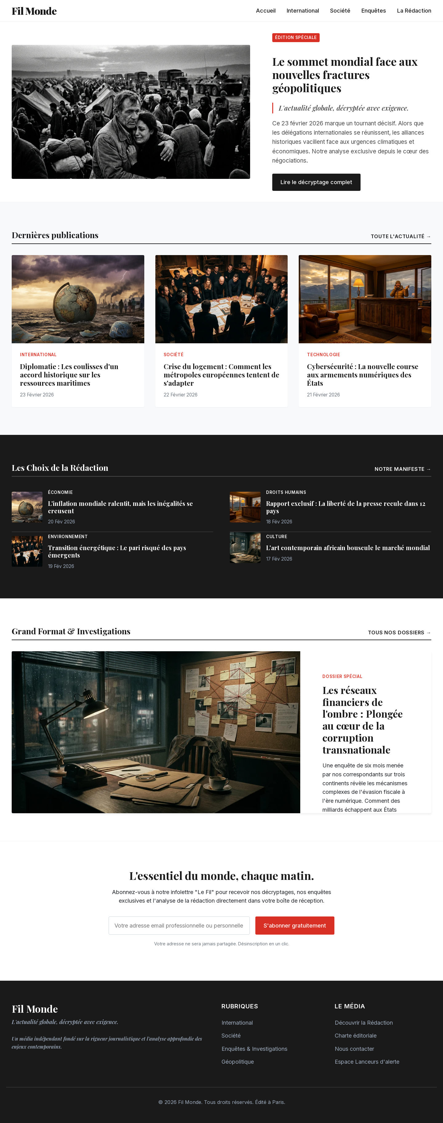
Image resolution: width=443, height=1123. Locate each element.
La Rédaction (414, 10)
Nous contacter (354, 1049)
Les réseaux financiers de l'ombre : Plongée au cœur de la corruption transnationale (362, 719)
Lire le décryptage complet (316, 182)
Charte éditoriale (356, 1035)
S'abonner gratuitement (295, 925)
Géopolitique (238, 1061)
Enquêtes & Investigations (254, 1049)
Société (340, 10)
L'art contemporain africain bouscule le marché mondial (348, 548)
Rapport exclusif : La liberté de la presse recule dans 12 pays (345, 507)
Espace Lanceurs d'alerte (367, 1061)
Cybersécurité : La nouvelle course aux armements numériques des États (362, 375)
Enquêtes (373, 10)
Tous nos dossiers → (399, 632)
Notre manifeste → (403, 469)
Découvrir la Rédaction (364, 1022)
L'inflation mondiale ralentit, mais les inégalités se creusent (120, 507)
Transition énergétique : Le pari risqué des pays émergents (117, 551)
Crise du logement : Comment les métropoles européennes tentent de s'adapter (221, 375)
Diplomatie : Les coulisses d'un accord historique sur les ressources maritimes (69, 375)
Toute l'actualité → (401, 236)
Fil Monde (34, 10)
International (303, 10)
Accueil (266, 10)
